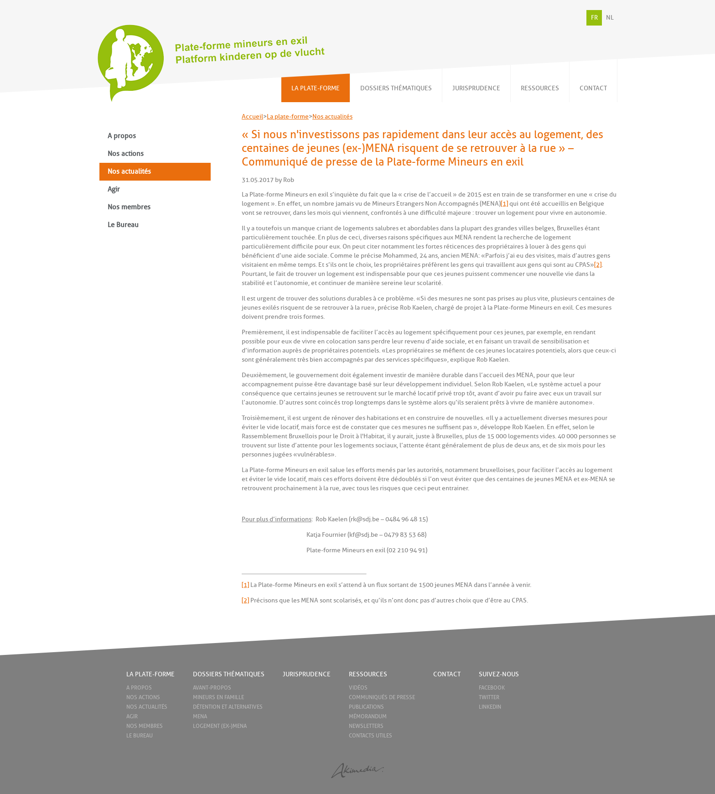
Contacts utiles (370, 735)
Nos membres (129, 207)
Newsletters (366, 726)
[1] (504, 204)
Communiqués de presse (382, 697)
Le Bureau (123, 225)
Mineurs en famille (218, 697)
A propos (122, 136)
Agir (114, 189)
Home (112, 674)
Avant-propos (212, 687)
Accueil (252, 116)
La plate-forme (288, 116)
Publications (366, 707)
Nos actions (126, 154)
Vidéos (358, 687)
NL (610, 17)
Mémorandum (368, 716)
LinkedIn (490, 707)
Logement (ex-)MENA (220, 726)
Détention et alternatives (228, 707)
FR (594, 17)
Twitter (489, 697)
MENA (200, 716)
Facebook (492, 687)
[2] (597, 265)
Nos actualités (129, 171)
